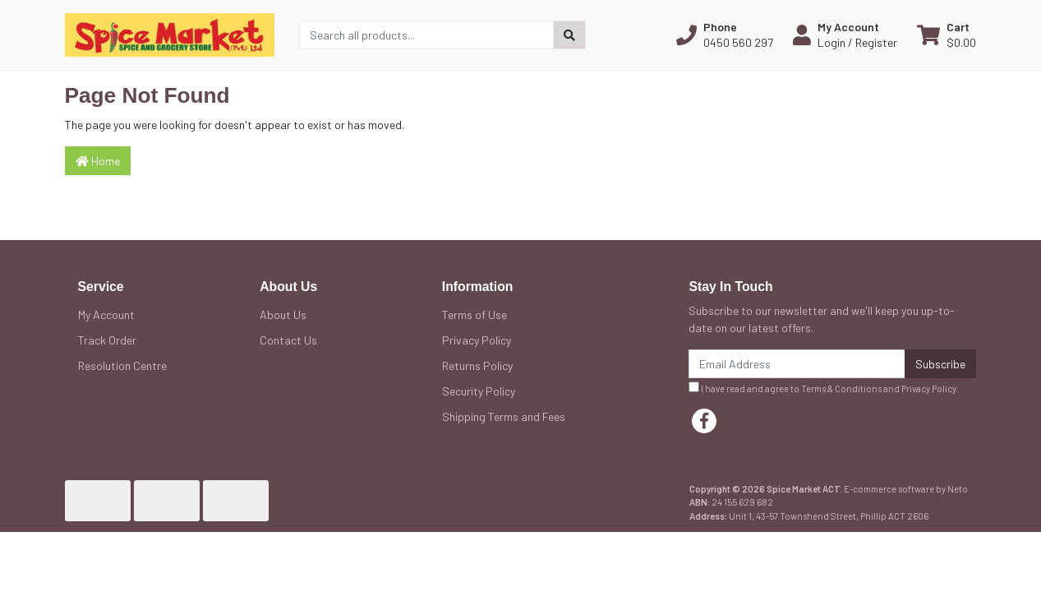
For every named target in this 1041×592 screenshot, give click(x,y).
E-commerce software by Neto (906, 488)
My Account (106, 314)
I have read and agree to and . (824, 388)
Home (98, 161)
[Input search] (427, 35)
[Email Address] (797, 363)
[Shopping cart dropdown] (946, 34)
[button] (724, 34)
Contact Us (288, 340)
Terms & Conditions (841, 388)
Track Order (107, 340)
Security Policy (478, 391)
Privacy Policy (476, 340)
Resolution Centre (122, 365)
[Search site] (569, 35)
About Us (283, 314)
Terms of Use (474, 314)
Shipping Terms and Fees (503, 416)
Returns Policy (477, 365)
